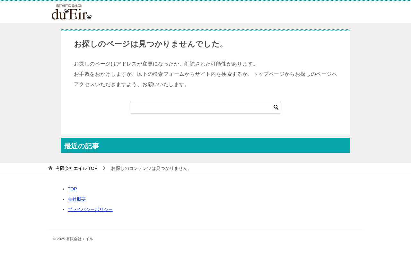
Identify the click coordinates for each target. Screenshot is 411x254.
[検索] (205, 107)
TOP (76, 168)
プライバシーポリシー (90, 209)
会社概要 (77, 199)
